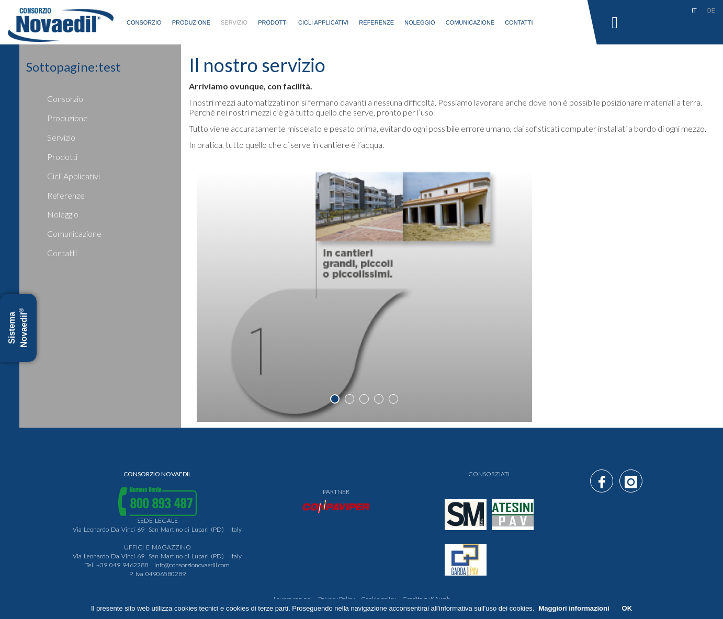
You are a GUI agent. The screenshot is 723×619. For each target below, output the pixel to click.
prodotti (62, 157)
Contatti (519, 22)
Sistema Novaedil (17, 328)
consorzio (65, 99)
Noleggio (419, 22)
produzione (191, 22)
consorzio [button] (144, 22)
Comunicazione (74, 233)
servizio (234, 22)
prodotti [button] (273, 22)
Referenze (376, 22)
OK (627, 608)
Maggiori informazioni (573, 608)
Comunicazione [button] (470, 22)
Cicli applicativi (323, 22)
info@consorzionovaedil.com (192, 565)
